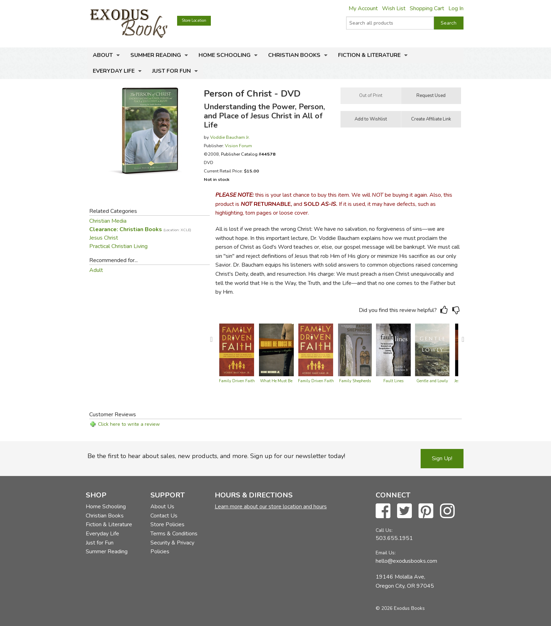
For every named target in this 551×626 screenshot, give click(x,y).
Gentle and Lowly (432, 381)
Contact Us (163, 516)
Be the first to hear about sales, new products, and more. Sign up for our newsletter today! (216, 456)
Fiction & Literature (369, 55)
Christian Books (294, 55)
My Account (363, 8)
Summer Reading (155, 55)
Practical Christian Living (118, 246)
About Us (162, 506)
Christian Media (108, 221)
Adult (96, 270)
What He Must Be (276, 381)
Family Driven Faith (237, 381)
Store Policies (167, 524)
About (103, 55)
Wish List (394, 8)
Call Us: (384, 530)
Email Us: (386, 552)
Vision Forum (238, 146)
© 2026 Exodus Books (400, 608)
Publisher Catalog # (248, 154)
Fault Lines (393, 381)
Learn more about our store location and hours (271, 506)
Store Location (194, 20)
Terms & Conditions (173, 533)
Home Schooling (225, 55)
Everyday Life (114, 71)
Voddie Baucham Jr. (230, 137)
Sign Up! (442, 458)
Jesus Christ (103, 238)
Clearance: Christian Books (140, 229)
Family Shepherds (355, 381)
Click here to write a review (129, 424)
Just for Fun (171, 71)
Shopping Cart (427, 8)
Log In (456, 8)
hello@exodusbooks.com (406, 561)
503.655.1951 (394, 538)
